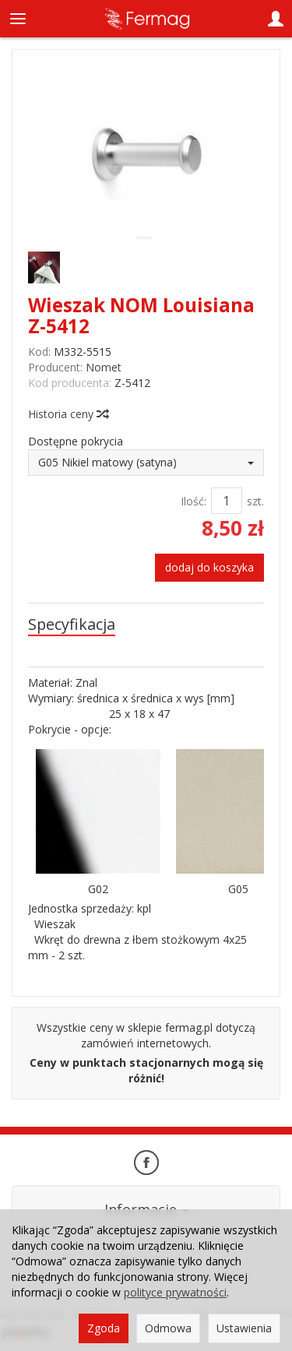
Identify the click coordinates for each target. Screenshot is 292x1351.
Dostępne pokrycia (75, 441)
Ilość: (193, 501)
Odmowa (168, 1328)
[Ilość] (226, 500)
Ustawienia (244, 1328)
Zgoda (103, 1328)
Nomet (103, 367)
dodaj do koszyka (209, 567)
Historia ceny (67, 413)
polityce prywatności (175, 1292)
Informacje (146, 1209)
